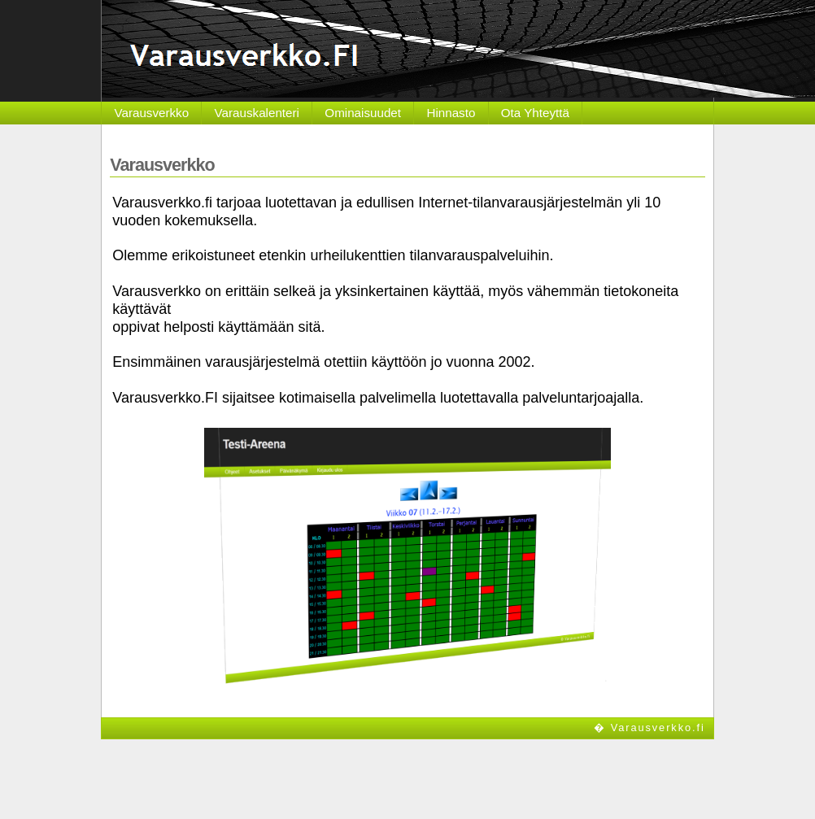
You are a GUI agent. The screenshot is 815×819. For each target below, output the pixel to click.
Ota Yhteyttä (535, 113)
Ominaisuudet (363, 113)
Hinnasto (450, 113)
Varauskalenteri (257, 113)
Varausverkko (151, 113)
